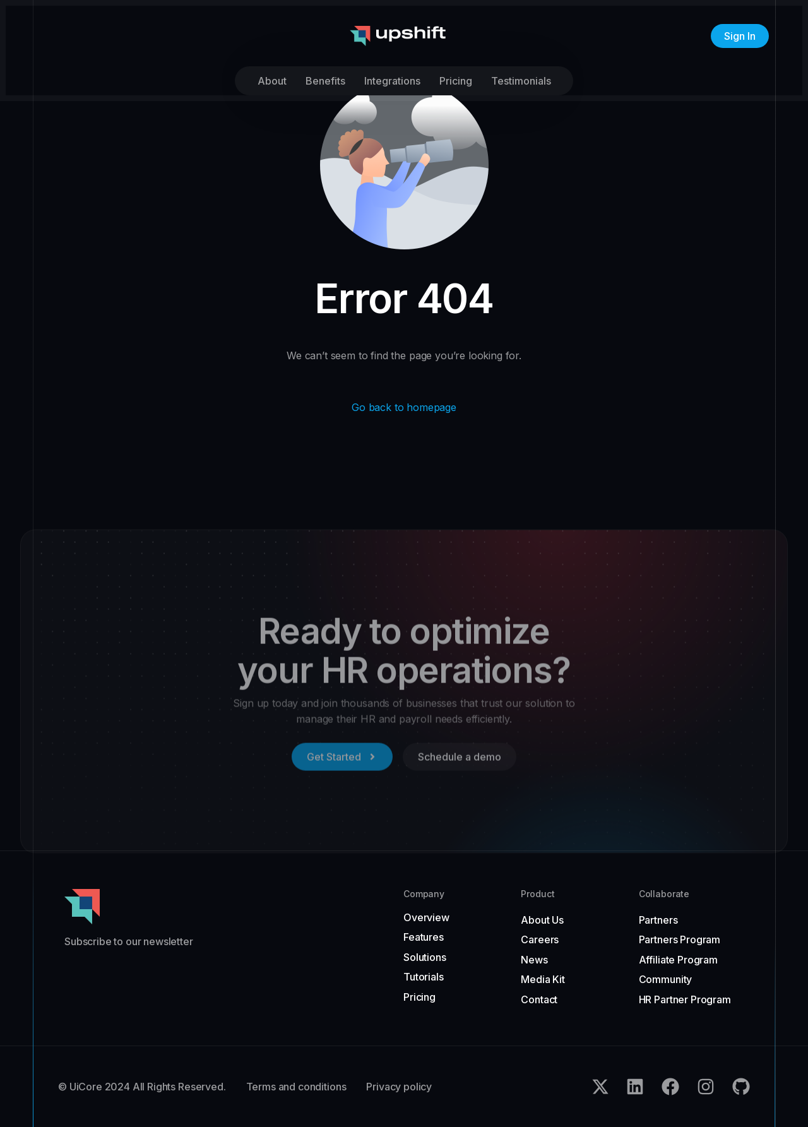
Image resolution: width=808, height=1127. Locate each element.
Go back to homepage (404, 407)
